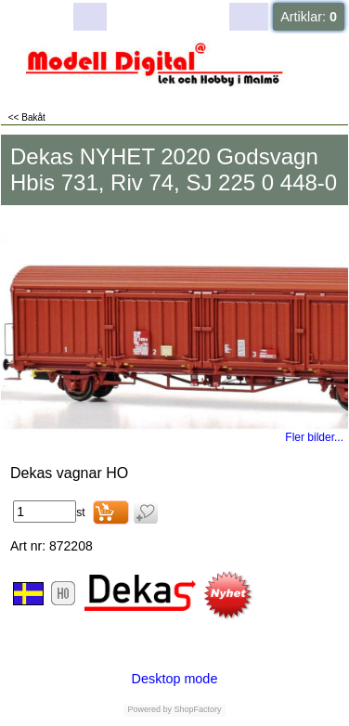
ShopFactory (197, 709)
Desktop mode (175, 678)
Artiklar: (308, 16)
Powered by (149, 709)
